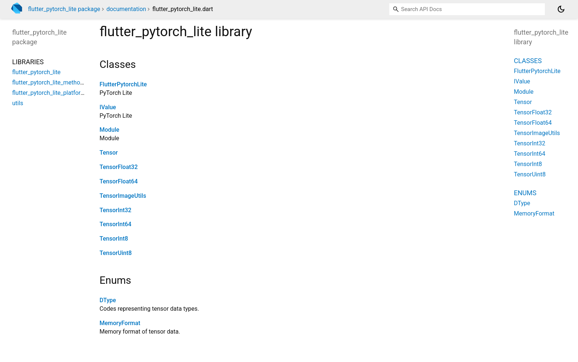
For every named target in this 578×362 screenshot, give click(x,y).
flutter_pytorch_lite (36, 72)
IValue (108, 107)
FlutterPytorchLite (123, 84)
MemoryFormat (120, 323)
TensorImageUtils (123, 195)
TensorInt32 (115, 210)
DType (108, 300)
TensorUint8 (116, 252)
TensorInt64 (115, 224)
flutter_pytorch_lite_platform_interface (62, 92)
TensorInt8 (114, 238)
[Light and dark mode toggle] (561, 9)
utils (17, 103)
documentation (126, 9)
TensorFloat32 (119, 166)
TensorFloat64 (119, 181)
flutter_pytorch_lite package (64, 9)
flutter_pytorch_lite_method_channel (59, 82)
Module (109, 129)
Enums (525, 193)
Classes (528, 61)
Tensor (109, 152)
